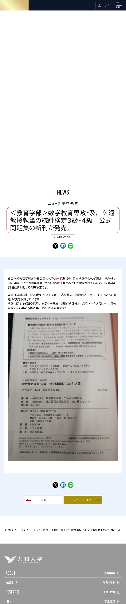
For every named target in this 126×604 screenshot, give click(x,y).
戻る (43, 500)
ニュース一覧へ (83, 500)
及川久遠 (57, 278)
